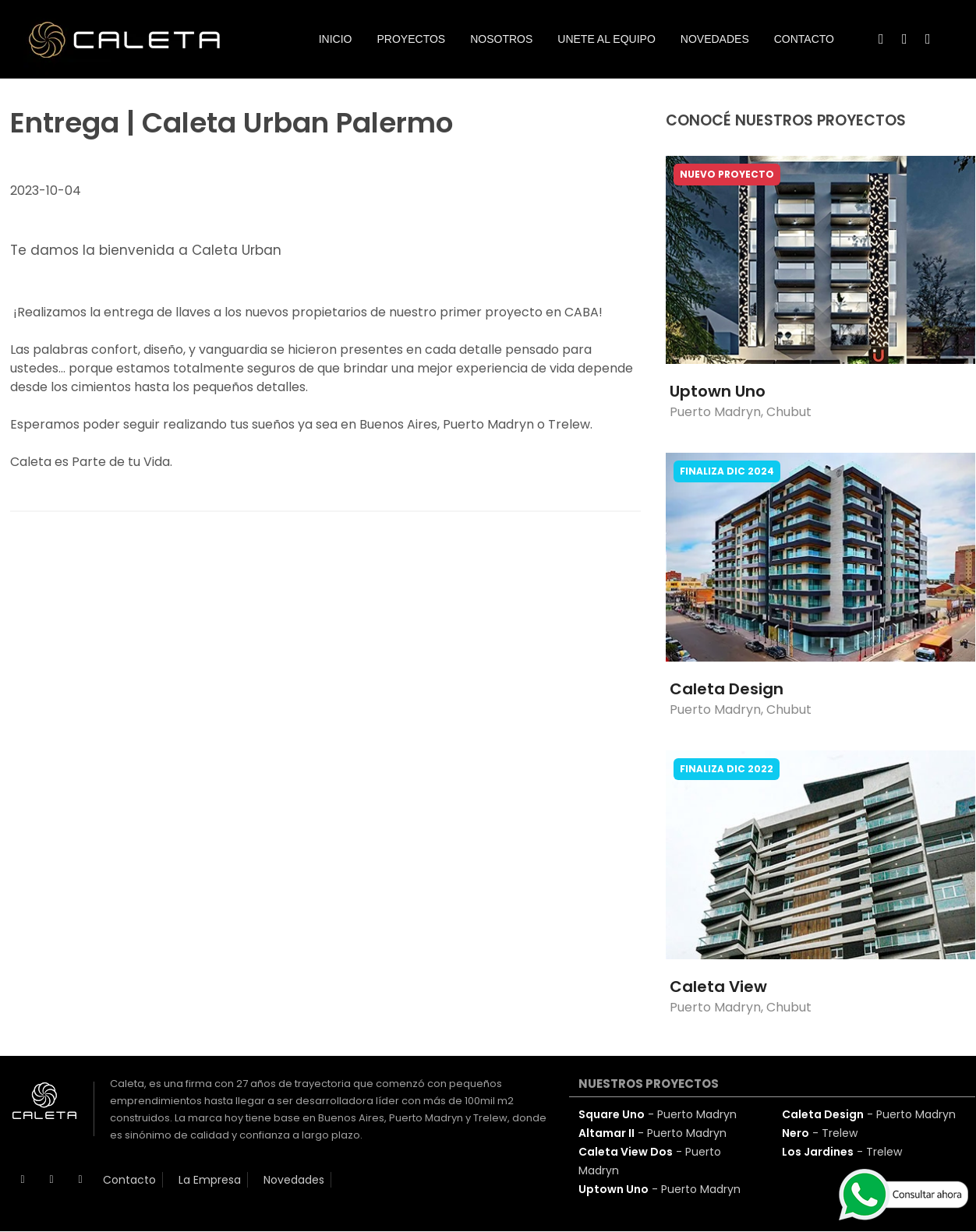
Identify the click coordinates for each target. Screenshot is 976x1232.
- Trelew (820, 1133)
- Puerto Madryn (657, 1114)
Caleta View (718, 986)
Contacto (129, 1180)
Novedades (293, 1180)
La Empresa (210, 1180)
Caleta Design (726, 689)
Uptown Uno (718, 391)
